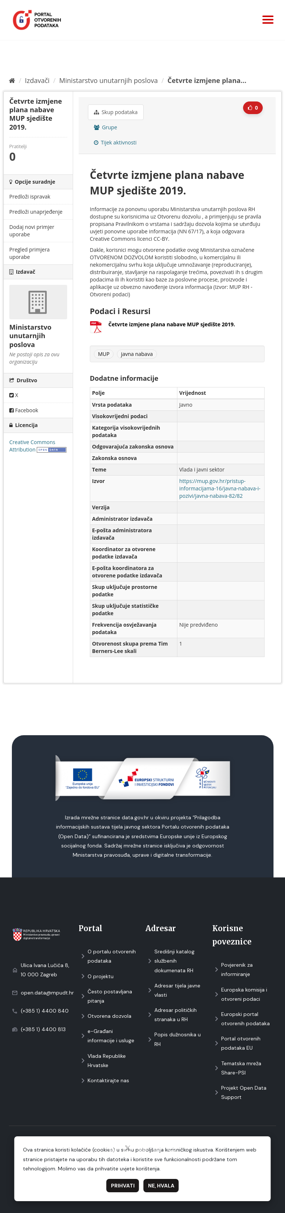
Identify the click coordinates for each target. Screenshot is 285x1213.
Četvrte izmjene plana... (206, 80)
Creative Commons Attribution (32, 446)
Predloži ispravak (29, 196)
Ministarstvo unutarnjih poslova (108, 80)
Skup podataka (116, 112)
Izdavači (37, 80)
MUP (103, 353)
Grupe (105, 127)
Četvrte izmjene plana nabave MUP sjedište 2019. (171, 324)
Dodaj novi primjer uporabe (31, 230)
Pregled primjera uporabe (29, 253)
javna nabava (137, 353)
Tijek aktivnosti (115, 142)
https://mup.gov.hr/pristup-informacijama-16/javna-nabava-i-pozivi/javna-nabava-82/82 (220, 488)
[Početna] (12, 80)
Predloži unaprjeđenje (35, 211)
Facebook (23, 410)
